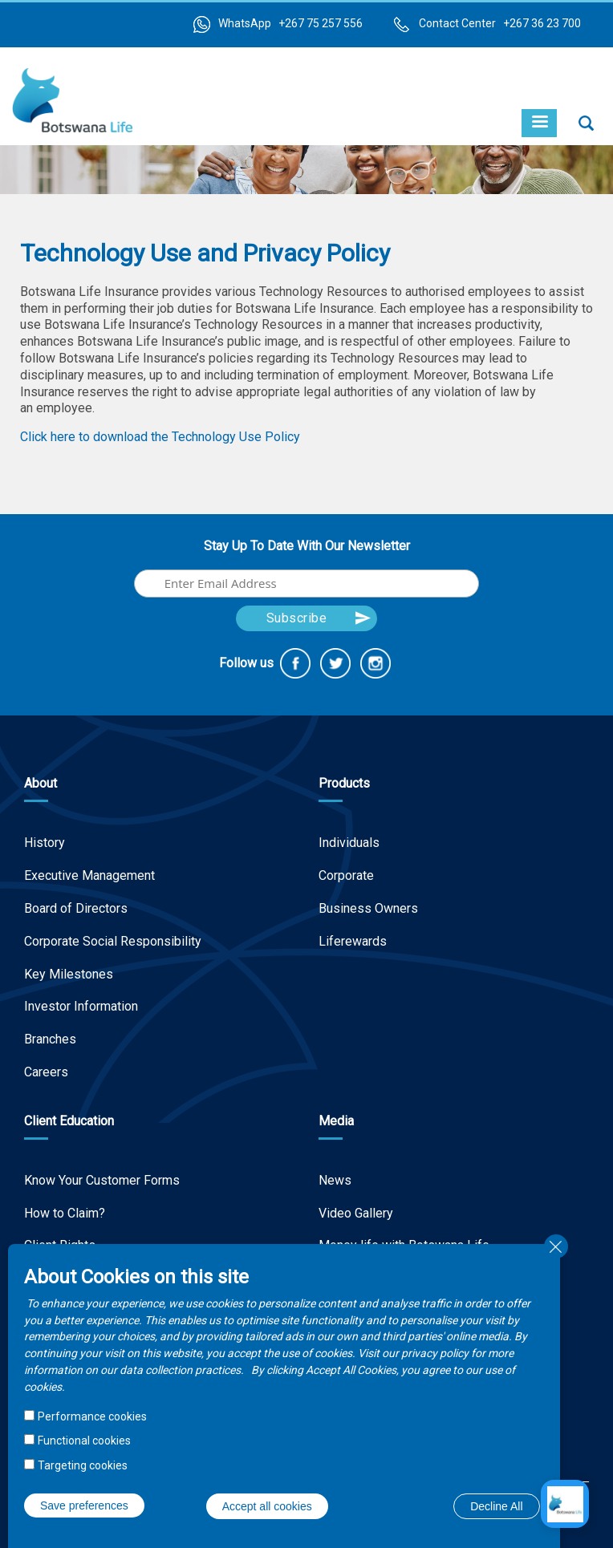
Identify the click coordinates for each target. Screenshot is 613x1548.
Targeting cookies (83, 1465)
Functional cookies (84, 1440)
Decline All (496, 1506)
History (44, 842)
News (335, 1180)
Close (556, 1246)
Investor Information (81, 1006)
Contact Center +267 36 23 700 (500, 23)
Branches (50, 1039)
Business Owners (368, 908)
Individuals (349, 842)
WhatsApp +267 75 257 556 (290, 23)
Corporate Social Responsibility (112, 941)
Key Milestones (68, 974)
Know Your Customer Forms (102, 1180)
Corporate (346, 875)
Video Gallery (356, 1213)
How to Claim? (64, 1213)
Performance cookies (92, 1416)
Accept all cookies (267, 1506)
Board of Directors (76, 908)
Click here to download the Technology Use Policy (160, 436)
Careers (46, 1072)
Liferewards (353, 941)
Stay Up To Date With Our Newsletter (307, 545)
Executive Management (89, 875)
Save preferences (84, 1505)
